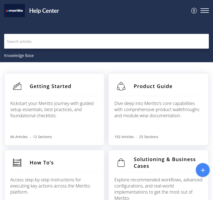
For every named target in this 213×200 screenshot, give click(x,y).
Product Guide (153, 86)
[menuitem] (194, 10)
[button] (194, 10)
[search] (106, 41)
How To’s (42, 162)
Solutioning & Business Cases (165, 162)
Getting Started (51, 86)
